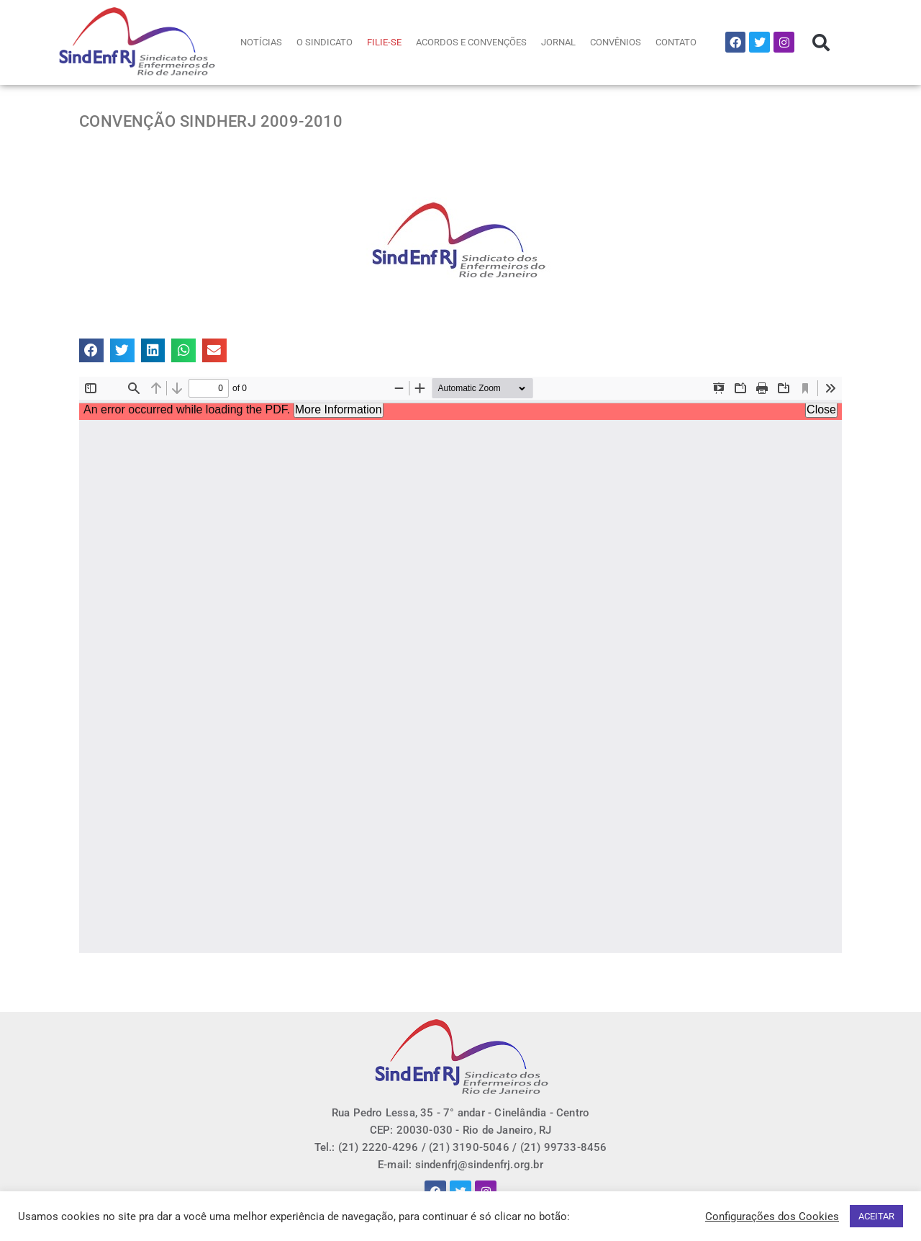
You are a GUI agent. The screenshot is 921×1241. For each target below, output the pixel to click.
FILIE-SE (384, 42)
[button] (821, 42)
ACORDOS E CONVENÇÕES (471, 42)
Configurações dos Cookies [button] (772, 1216)
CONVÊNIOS (615, 42)
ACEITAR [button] (876, 1216)
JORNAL (558, 42)
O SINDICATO (324, 42)
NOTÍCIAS (261, 42)
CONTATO (676, 42)
